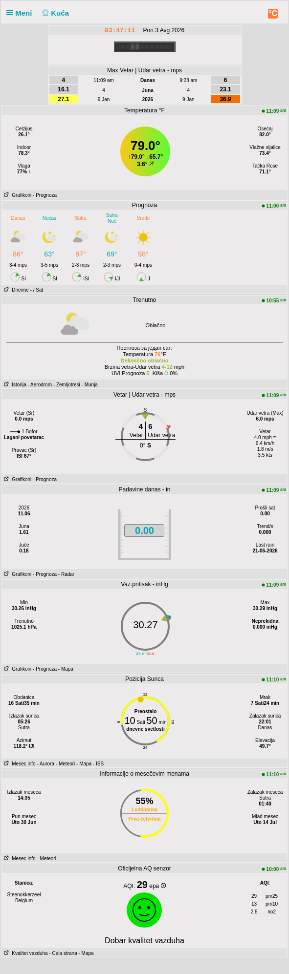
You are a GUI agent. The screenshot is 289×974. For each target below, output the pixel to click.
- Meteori (65, 763)
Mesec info (19, 763)
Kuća (54, 13)
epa (157, 886)
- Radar (66, 574)
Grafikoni (16, 195)
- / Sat (37, 290)
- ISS (98, 763)
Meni (21, 13)
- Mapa (65, 669)
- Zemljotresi (66, 384)
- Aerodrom (40, 384)
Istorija (14, 384)
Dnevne (15, 290)
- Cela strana (63, 953)
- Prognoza (45, 195)
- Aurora (45, 763)
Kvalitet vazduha (25, 953)
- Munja (90, 384)
